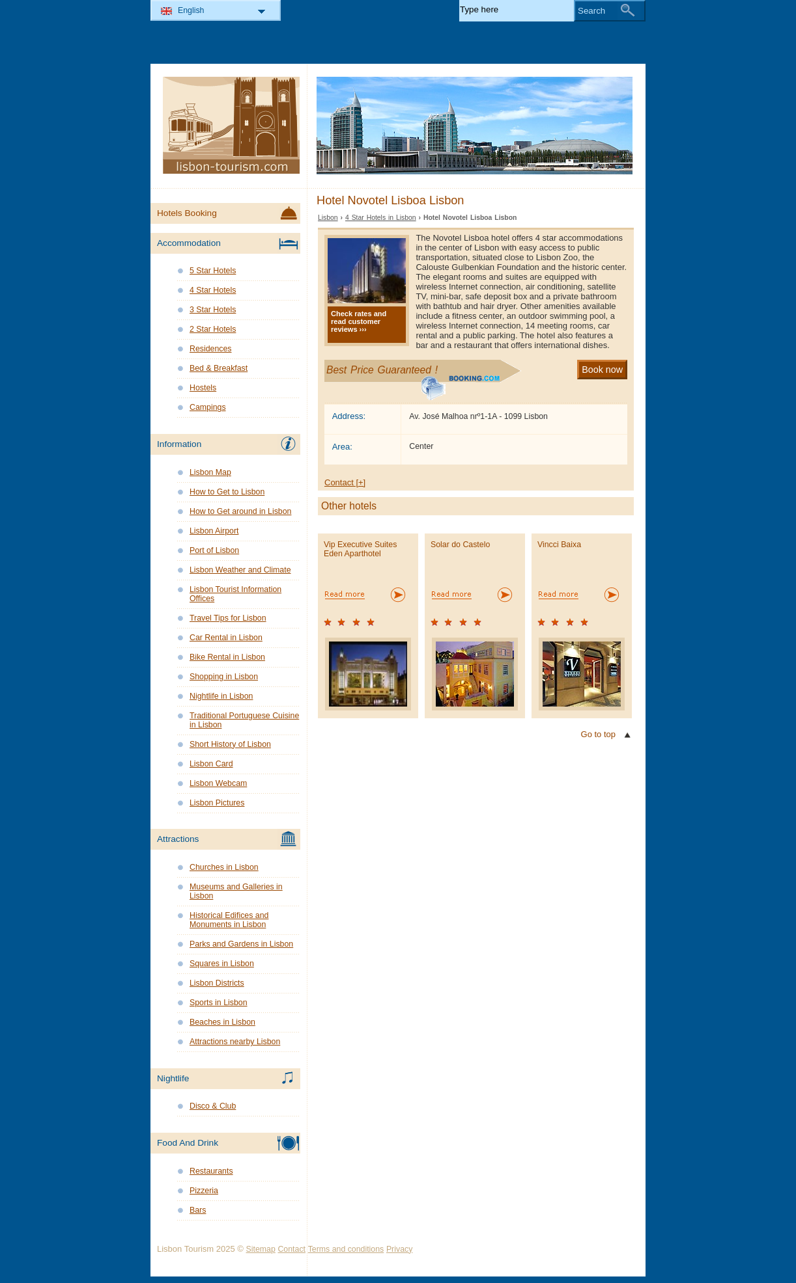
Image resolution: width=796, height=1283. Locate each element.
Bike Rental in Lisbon (227, 657)
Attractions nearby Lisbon (235, 1041)
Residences (211, 348)
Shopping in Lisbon (224, 676)
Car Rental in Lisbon (226, 637)
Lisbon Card (211, 763)
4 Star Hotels (213, 290)
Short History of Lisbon (230, 744)
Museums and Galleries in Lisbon (236, 891)
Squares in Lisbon (222, 963)
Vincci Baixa (559, 544)
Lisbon (328, 217)
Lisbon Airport (214, 530)
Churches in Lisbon (224, 867)
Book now (602, 369)
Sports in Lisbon (219, 1002)
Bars (198, 1210)
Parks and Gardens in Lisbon (241, 944)
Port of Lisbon (214, 550)
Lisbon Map (210, 472)
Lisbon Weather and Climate (240, 569)
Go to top (598, 734)
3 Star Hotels (213, 309)
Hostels (203, 387)
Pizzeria (204, 1190)
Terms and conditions (346, 1249)
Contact (291, 1249)
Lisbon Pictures (217, 802)
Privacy (399, 1249)
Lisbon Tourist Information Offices (235, 594)
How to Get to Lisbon (227, 491)
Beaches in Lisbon (222, 1022)
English (191, 10)
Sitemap (261, 1249)
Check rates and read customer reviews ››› (358, 321)
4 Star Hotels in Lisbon (380, 217)
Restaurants (211, 1171)
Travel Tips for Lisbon (228, 618)
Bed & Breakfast (219, 368)
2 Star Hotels (213, 329)
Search (591, 11)
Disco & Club (213, 1106)
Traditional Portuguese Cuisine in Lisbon (244, 720)
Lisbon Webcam (218, 783)
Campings (208, 407)
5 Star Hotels (213, 270)
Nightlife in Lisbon (221, 696)
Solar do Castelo (460, 544)
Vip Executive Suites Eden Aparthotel (360, 549)
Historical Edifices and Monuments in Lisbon (229, 920)
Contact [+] (344, 482)
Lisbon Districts (217, 983)
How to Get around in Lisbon (240, 511)
